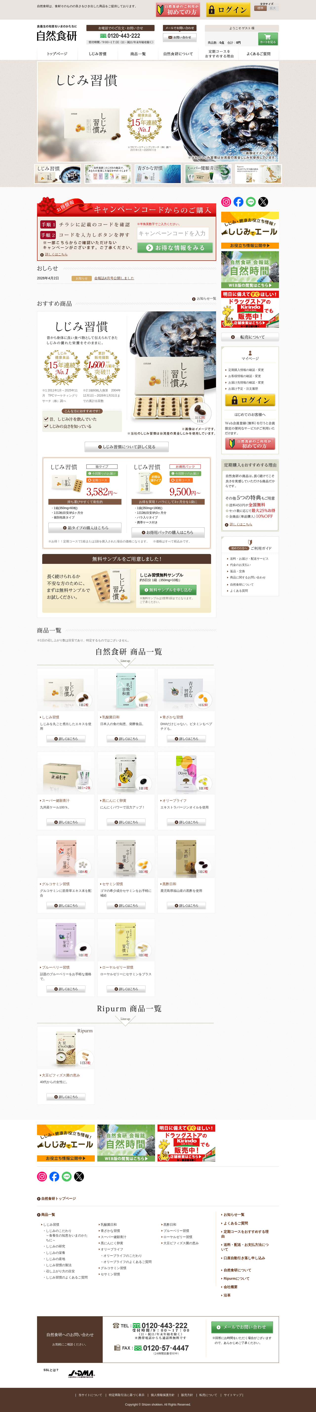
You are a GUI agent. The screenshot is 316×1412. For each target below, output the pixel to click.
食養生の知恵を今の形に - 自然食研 (57, 33)
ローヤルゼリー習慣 (177, 1237)
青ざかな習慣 (110, 1231)
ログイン (228, 9)
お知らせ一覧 (206, 298)
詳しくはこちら (56, 254)
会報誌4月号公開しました (114, 278)
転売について (208, 1395)
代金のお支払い (240, 565)
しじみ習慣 (98, 54)
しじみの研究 (55, 1246)
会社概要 (230, 1287)
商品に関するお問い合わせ (248, 577)
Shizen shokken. (152, 1404)
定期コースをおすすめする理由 (218, 54)
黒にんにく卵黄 (112, 1243)
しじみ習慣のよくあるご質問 (67, 1277)
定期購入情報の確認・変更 (246, 370)
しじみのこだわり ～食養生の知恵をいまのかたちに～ (67, 1235)
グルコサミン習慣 (113, 1268)
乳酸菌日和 (109, 1224)
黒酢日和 (169, 1224)
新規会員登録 (178, 9)
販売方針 (187, 1395)
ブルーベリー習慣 (176, 1231)
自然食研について (178, 54)
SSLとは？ (51, 1370)
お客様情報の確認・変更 (244, 376)
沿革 (227, 1295)
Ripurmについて (237, 1278)
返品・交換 (237, 571)
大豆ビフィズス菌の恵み (181, 1243)
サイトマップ (233, 1395)
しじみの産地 (55, 1259)
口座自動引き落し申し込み (244, 1258)
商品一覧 (138, 54)
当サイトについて (90, 1395)
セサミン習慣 (110, 1274)
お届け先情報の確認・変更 (246, 382)
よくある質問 (239, 590)
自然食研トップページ (58, 1199)
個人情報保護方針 (163, 1395)
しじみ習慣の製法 (59, 1265)
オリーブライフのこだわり (122, 1256)
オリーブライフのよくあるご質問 (127, 1262)
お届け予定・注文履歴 (243, 388)
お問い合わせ (180, 37)
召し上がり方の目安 (60, 1271)
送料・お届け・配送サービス (249, 558)
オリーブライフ (112, 1249)
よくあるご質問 (259, 54)
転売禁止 (250, 337)
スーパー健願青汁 (113, 1237)
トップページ (57, 54)
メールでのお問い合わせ (242, 1327)
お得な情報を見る (175, 247)
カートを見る (268, 39)
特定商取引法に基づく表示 (126, 1395)
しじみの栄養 (55, 1253)
